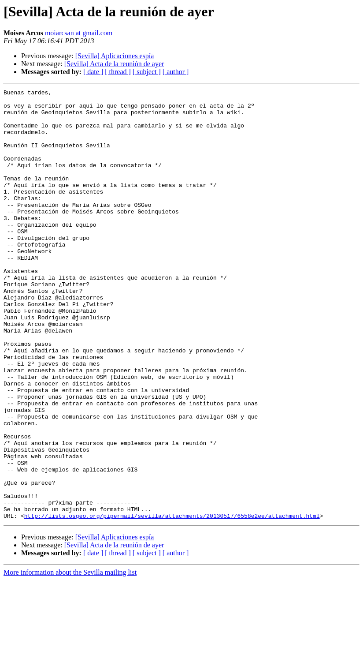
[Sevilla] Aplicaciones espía (114, 56)
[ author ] (176, 71)
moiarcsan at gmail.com (78, 33)
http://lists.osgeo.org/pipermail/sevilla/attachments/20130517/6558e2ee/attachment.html (172, 602)
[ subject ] (147, 71)
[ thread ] (118, 71)
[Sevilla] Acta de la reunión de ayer (114, 63)
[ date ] (93, 71)
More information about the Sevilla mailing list (70, 658)
